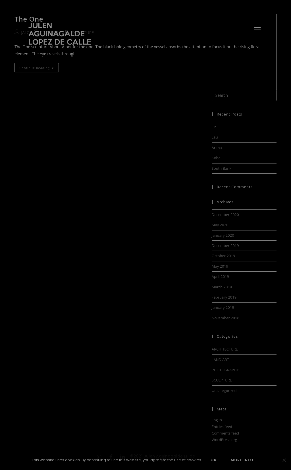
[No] (284, 460)
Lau (215, 137)
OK (213, 460)
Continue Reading (38, 66)
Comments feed (225, 433)
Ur (214, 126)
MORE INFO (242, 460)
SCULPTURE (222, 380)
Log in (217, 419)
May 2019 (220, 266)
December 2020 (225, 214)
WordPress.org (224, 439)
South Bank (221, 168)
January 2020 (223, 235)
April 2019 (220, 276)
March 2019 (222, 286)
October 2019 (223, 255)
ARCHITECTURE (225, 349)
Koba (216, 157)
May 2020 (220, 224)
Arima (217, 147)
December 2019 (225, 245)
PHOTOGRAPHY (225, 369)
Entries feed (222, 426)
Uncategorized (224, 390)
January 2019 (223, 307)
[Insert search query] (244, 95)
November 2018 (225, 317)
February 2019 (224, 297)
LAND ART (220, 359)
